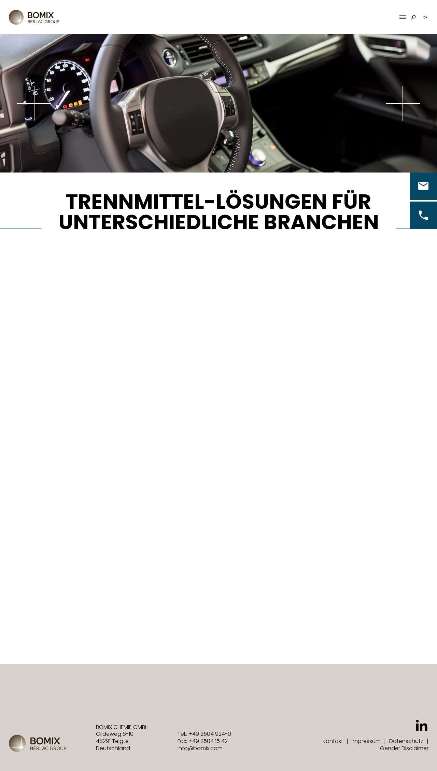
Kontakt (333, 741)
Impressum (366, 741)
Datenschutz (406, 741)
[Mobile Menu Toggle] (402, 17)
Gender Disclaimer (404, 748)
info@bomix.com (200, 748)
